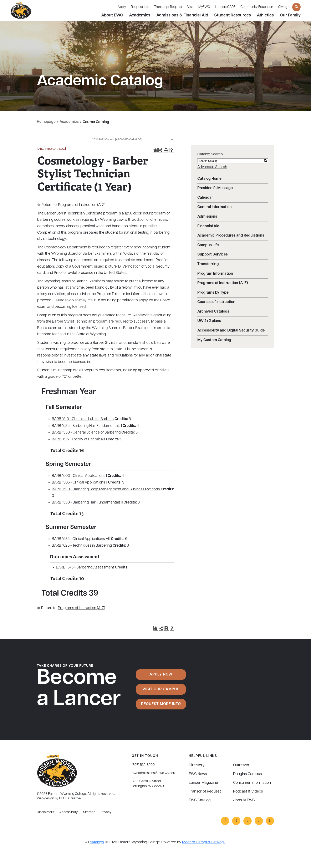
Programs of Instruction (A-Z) (81, 205)
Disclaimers (45, 812)
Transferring (208, 264)
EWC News (198, 774)
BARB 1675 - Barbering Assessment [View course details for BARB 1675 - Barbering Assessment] (85, 568)
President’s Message (215, 188)
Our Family (290, 15)
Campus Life (208, 245)
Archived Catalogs (213, 311)
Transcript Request (168, 7)
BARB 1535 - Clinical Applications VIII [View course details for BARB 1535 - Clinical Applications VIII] (81, 539)
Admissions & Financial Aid (182, 15)
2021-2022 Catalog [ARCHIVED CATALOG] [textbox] (117, 139)
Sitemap (89, 812)
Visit (190, 7)
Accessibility (68, 812)
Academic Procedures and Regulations (230, 236)
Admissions (207, 216)
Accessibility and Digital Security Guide (231, 331)
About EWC (112, 15)
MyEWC (204, 7)
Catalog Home (209, 179)
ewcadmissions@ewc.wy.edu (153, 773)
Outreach (241, 765)
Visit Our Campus (161, 689)
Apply (122, 7)
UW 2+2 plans (209, 321)
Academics (139, 15)
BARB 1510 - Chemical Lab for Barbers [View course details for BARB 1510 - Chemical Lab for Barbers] (83, 419)
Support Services (212, 255)
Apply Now (160, 675)
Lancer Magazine (203, 783)
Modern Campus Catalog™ (203, 842)
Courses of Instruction (216, 302)
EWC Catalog (200, 800)
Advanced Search (212, 167)
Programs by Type (213, 292)
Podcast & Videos (248, 791)
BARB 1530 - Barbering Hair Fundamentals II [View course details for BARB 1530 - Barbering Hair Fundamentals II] (87, 503)
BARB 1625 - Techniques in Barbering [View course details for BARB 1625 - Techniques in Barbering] (82, 546)
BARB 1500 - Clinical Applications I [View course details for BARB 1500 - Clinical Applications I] (79, 476)
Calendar (205, 197)
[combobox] (132, 139)
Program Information (215, 273)
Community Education (256, 7)
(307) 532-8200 (143, 764)
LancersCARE (225, 7)
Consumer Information (252, 783)
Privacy (106, 812)
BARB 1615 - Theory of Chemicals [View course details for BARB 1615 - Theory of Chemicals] (78, 439)
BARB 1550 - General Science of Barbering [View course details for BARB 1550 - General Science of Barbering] (86, 433)
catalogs (97, 842)
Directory (197, 765)
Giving (282, 7)
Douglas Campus (247, 774)
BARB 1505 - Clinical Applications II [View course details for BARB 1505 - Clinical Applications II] (79, 483)
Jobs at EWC (244, 800)
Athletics (265, 15)
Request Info (140, 7)
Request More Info (161, 704)
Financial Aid (208, 226)
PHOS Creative (70, 798)
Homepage (46, 122)
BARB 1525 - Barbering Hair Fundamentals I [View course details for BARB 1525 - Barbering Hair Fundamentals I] (87, 426)
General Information (214, 207)
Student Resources (232, 15)
